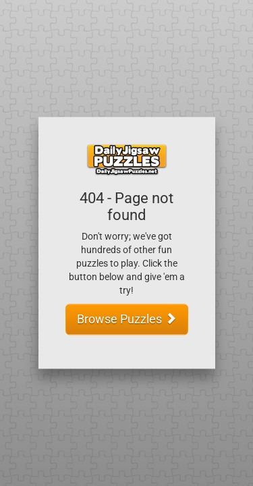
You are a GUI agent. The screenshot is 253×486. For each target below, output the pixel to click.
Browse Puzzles (127, 320)
